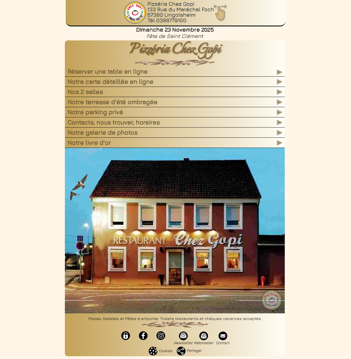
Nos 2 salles (85, 91)
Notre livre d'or (89, 142)
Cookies (161, 350)
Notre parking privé (95, 112)
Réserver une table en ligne (108, 71)
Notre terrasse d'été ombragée (112, 102)
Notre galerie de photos (102, 132)
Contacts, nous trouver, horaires (114, 122)
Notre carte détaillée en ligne (112, 81)
